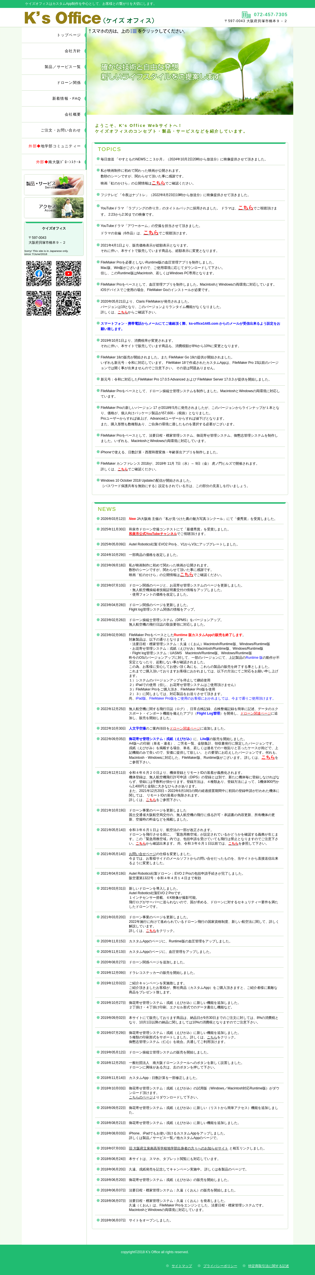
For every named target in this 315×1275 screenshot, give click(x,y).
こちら (212, 1037)
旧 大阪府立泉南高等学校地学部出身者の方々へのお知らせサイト (178, 1148)
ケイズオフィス (89, 17)
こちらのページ (141, 1097)
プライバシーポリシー (220, 1266)
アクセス (54, 208)
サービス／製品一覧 (54, 185)
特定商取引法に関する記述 (268, 1266)
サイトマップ (182, 1266)
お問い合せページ (142, 854)
